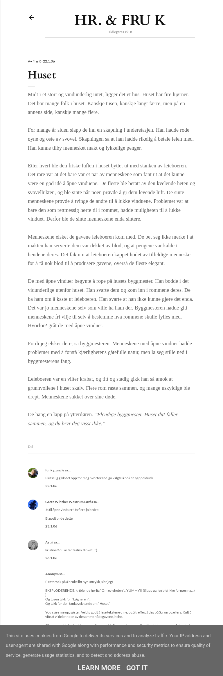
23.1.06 (51, 526)
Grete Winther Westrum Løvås (69, 502)
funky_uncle (54, 470)
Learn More (99, 668)
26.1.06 (51, 558)
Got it (137, 668)
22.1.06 (51, 486)
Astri (49, 542)
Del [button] (30, 446)
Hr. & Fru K (120, 20)
